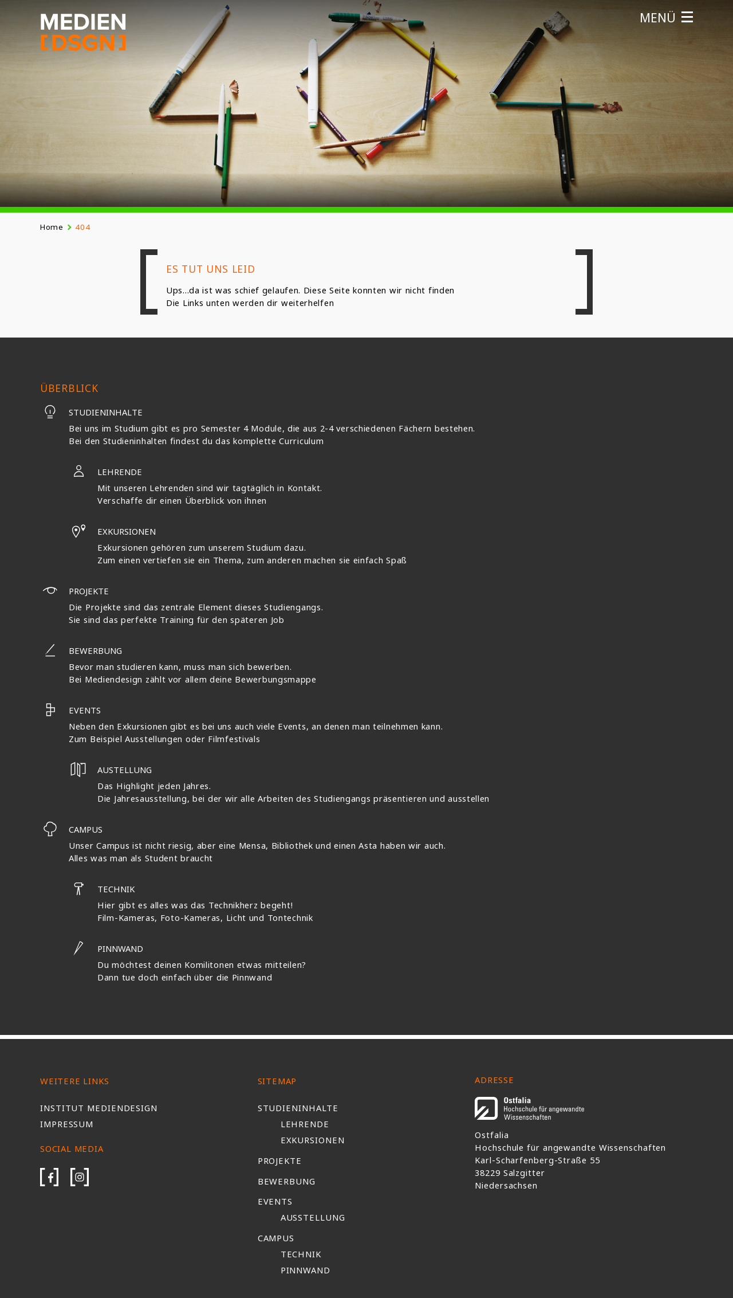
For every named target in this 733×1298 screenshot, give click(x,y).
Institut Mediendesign (98, 1107)
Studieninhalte (91, 412)
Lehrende (105, 471)
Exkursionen (112, 531)
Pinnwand (106, 948)
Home (52, 227)
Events (70, 710)
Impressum (66, 1124)
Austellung (110, 769)
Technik (102, 889)
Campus (71, 829)
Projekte (74, 591)
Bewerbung (81, 650)
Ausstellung (313, 1217)
